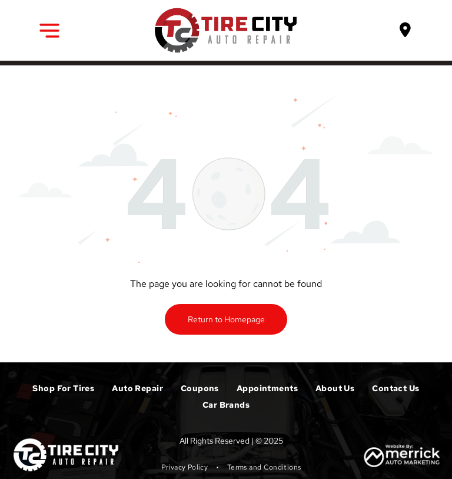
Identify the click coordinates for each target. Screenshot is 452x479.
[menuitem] (63, 388)
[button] (49, 30)
